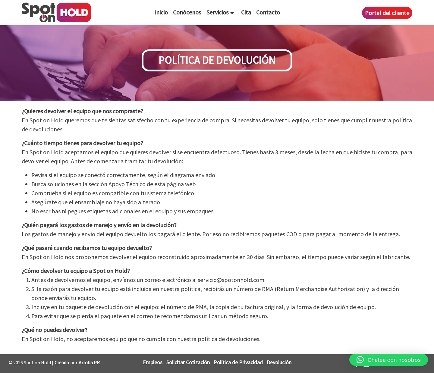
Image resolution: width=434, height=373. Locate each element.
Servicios (217, 12)
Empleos (152, 362)
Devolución (279, 362)
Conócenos (187, 12)
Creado (62, 362)
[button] (388, 360)
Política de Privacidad (238, 362)
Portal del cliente (387, 13)
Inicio (161, 12)
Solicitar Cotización (188, 362)
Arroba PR (89, 362)
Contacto (268, 12)
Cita (246, 12)
